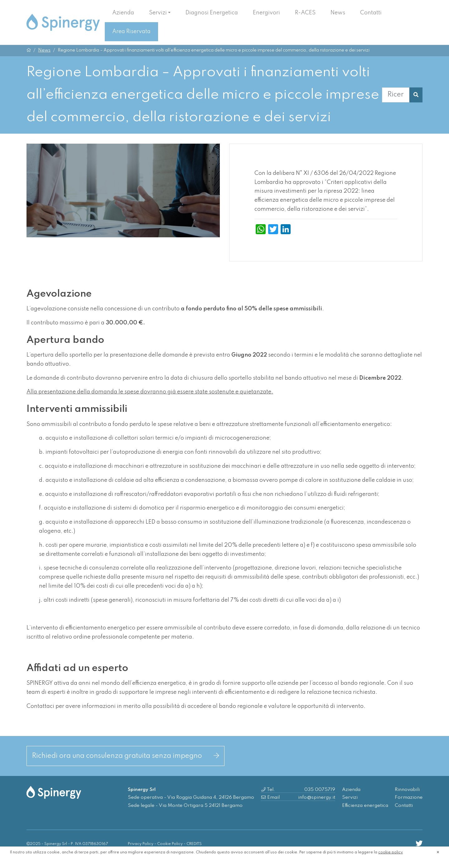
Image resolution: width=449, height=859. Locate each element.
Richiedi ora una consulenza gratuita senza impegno (125, 756)
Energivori (266, 13)
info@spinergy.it (316, 797)
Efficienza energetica (365, 805)
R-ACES (305, 13)
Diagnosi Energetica (212, 13)
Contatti (371, 13)
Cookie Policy (170, 844)
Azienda (123, 13)
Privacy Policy (140, 844)
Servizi (158, 13)
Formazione (408, 797)
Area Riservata (131, 31)
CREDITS (194, 844)
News (338, 13)
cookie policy (390, 852)
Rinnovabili (407, 789)
